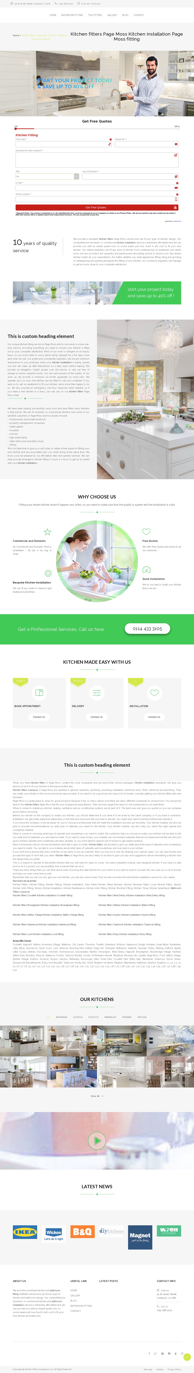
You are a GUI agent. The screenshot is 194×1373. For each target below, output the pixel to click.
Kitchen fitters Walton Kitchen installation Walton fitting (127, 905)
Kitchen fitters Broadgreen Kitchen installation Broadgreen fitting (46, 905)
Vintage (142, 1017)
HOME (53, 15)
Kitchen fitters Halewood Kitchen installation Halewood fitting (44, 924)
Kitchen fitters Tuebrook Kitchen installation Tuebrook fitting (130, 924)
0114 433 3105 (147, 628)
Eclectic (94, 1017)
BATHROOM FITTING (72, 15)
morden (126, 1017)
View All (97, 1096)
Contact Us (39, 717)
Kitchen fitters (96, 844)
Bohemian (61, 1017)
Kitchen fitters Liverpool (25, 790)
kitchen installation (126, 242)
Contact (160, 1369)
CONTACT (139, 15)
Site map (148, 1369)
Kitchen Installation (38, 582)
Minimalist (111, 1017)
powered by (173, 221)
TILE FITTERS (95, 15)
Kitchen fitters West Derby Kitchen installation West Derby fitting (132, 895)
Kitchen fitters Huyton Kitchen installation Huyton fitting (127, 915)
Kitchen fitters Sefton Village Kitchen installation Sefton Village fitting (48, 915)
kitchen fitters (106, 239)
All (48, 1017)
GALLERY (112, 15)
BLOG (125, 15)
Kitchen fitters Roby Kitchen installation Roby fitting (125, 934)
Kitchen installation (144, 783)
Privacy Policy (125, 213)
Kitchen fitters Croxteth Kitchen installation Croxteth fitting (42, 895)
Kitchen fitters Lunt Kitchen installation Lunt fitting (38, 934)
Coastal (78, 1017)
